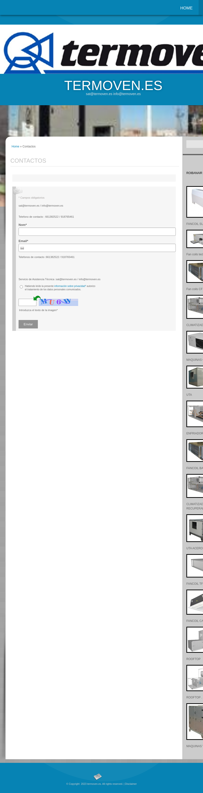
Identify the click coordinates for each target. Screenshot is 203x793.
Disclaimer (131, 784)
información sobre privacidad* (70, 286)
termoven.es (113, 85)
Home (186, 8)
